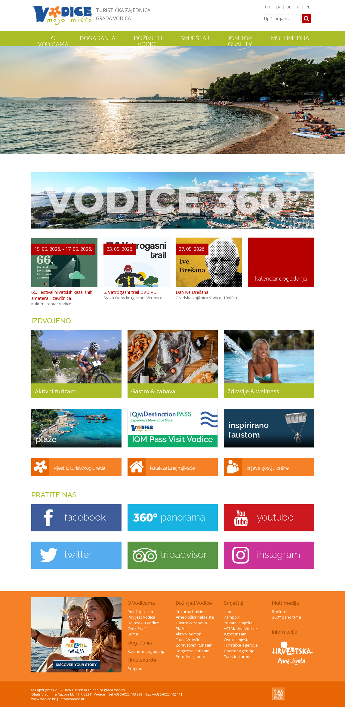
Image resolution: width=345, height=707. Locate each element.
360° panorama (286, 617)
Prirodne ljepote (190, 656)
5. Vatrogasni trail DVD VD (130, 292)
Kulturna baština (191, 611)
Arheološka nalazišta (195, 617)
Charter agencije (239, 650)
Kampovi (232, 617)
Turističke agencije (241, 645)
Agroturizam (235, 634)
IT (298, 7)
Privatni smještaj (239, 623)
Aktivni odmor (188, 634)
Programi (136, 668)
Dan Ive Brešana (192, 292)
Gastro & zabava (191, 623)
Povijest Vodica (141, 617)
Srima (133, 634)
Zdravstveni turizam (194, 645)
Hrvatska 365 (143, 660)
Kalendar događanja (146, 651)
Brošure (279, 611)
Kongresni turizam (192, 650)
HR (267, 7)
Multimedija (285, 603)
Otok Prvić (137, 628)
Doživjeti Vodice (194, 603)
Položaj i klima (140, 611)
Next (339, 98)
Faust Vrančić (188, 639)
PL (308, 7)
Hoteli (229, 611)
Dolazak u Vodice (143, 623)
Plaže (181, 628)
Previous (5, 98)
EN (278, 7)
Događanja (98, 38)
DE (288, 7)
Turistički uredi (237, 656)
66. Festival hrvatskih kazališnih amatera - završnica (61, 295)
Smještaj (233, 603)
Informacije (284, 632)
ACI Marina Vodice (240, 628)
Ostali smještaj (237, 639)
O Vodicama (141, 603)
